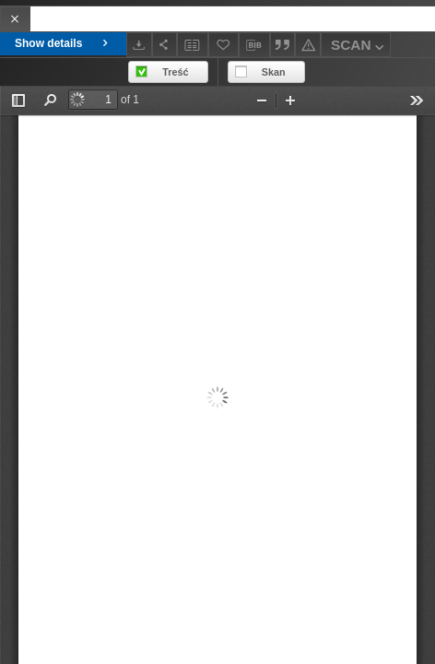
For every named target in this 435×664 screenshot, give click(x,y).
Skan (274, 71)
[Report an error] (308, 44)
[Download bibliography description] (254, 45)
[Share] (165, 44)
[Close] (15, 18)
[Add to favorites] (224, 44)
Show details (63, 43)
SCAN (359, 47)
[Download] (139, 44)
